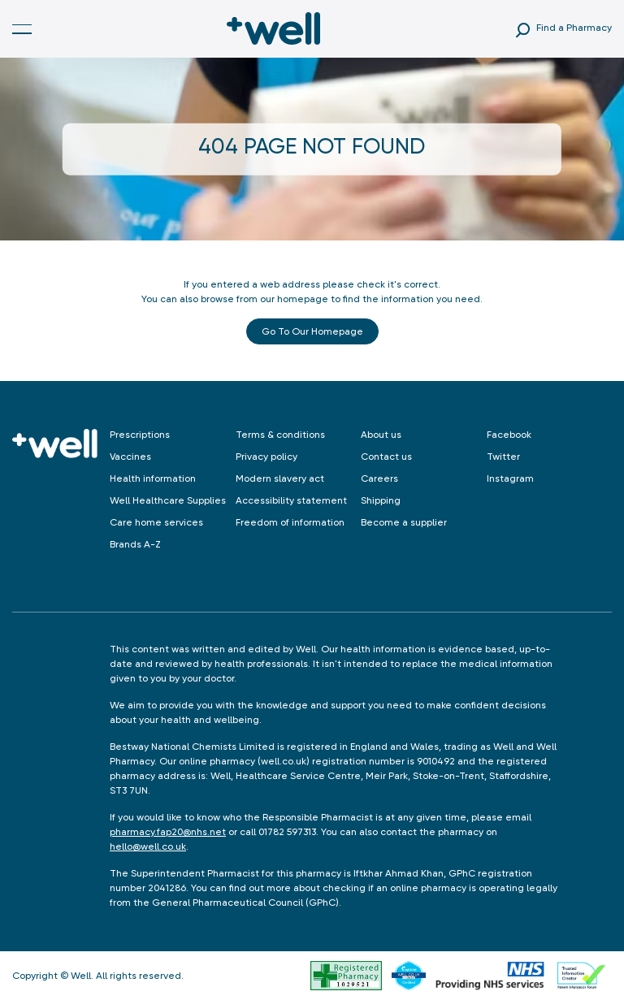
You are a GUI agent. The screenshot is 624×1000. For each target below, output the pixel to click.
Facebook (509, 434)
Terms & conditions (280, 434)
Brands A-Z (135, 544)
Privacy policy (266, 456)
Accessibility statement (291, 500)
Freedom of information (290, 522)
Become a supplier (404, 522)
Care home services (156, 522)
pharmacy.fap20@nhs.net (168, 832)
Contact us (386, 456)
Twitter (503, 456)
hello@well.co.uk (148, 846)
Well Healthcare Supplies (168, 500)
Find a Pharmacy (574, 27)
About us (381, 434)
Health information (153, 478)
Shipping (381, 500)
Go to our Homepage (312, 331)
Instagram (510, 478)
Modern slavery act (280, 478)
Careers (379, 478)
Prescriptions (140, 434)
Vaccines (130, 456)
